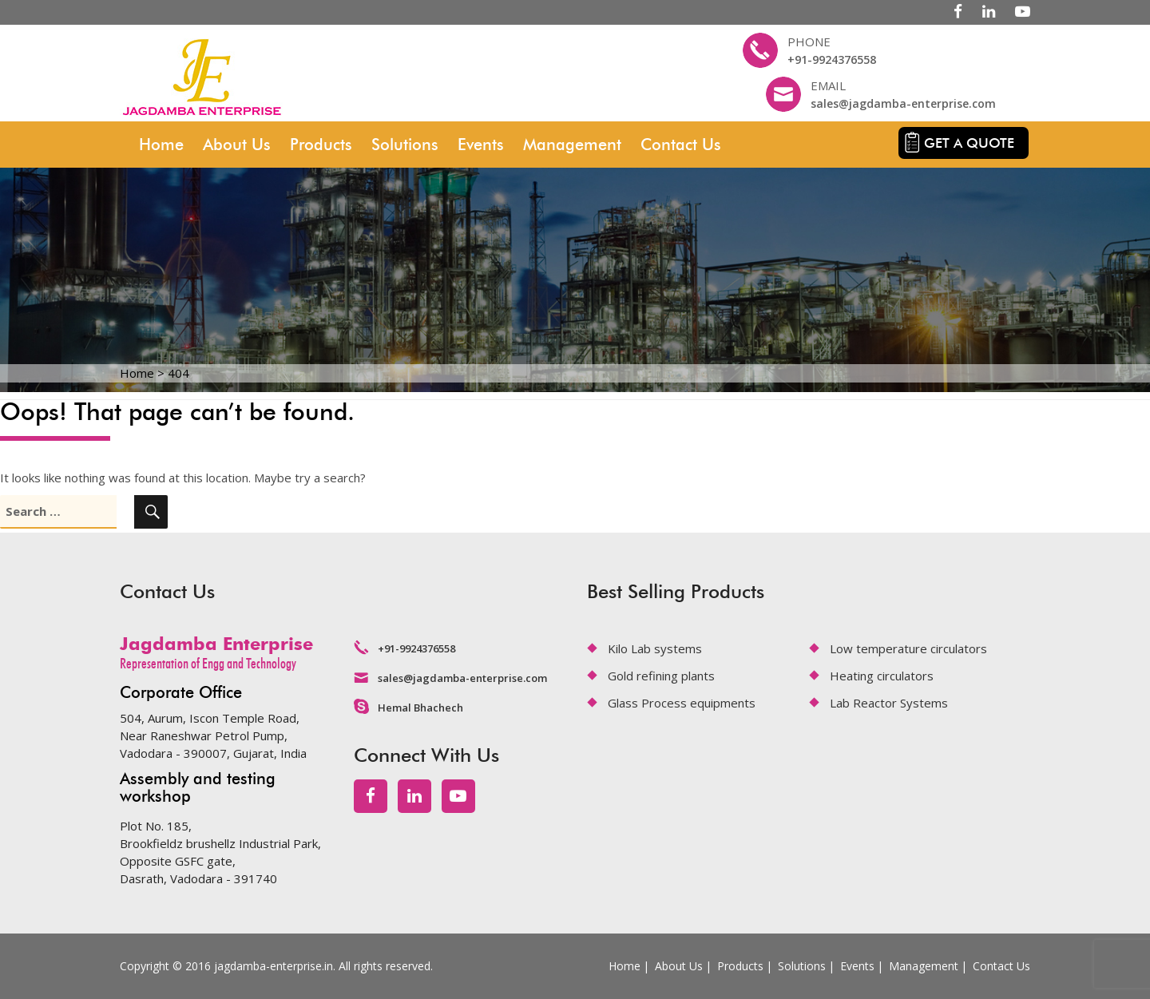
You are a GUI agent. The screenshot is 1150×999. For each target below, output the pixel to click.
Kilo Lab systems (655, 648)
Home (161, 144)
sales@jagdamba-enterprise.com (903, 103)
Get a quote (969, 143)
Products (321, 144)
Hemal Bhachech (420, 707)
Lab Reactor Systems (889, 703)
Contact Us (680, 144)
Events (481, 144)
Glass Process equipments (681, 703)
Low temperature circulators (908, 648)
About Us (237, 144)
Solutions (404, 144)
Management (572, 144)
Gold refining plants (661, 676)
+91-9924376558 (831, 59)
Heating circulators (882, 676)
